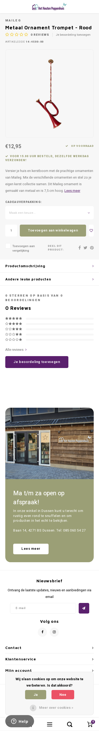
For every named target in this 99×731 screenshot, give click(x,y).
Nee (62, 694)
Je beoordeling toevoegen (73, 35)
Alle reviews (16, 349)
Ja (36, 694)
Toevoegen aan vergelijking (23, 248)
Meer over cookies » (56, 707)
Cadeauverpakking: (23, 202)
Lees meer (72, 190)
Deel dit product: (56, 248)
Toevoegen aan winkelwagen (53, 230)
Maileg (13, 20)
